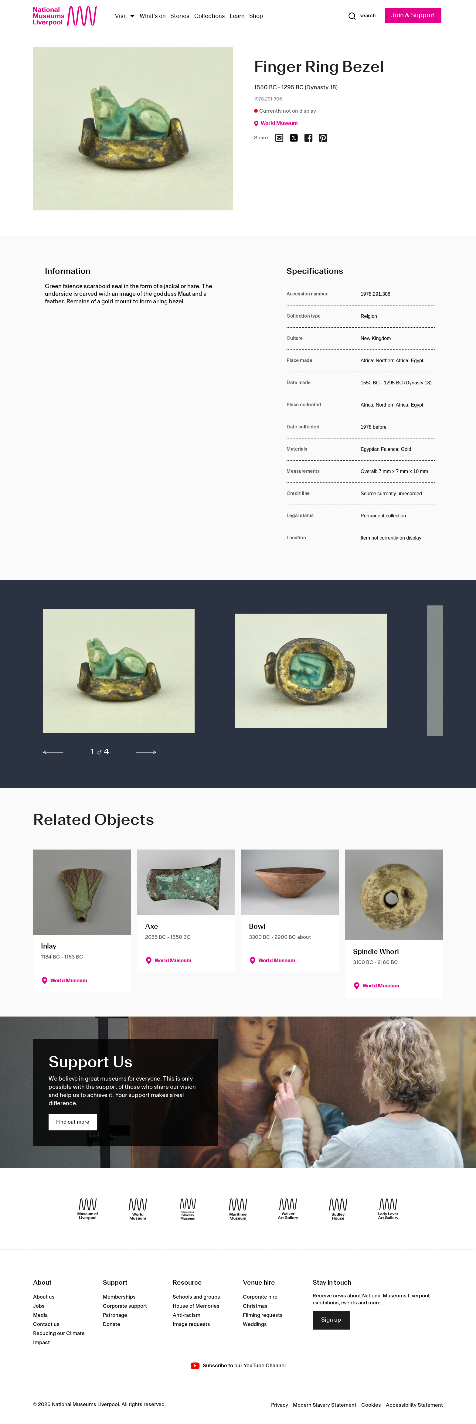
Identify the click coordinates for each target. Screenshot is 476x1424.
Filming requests (263, 1315)
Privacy (279, 1405)
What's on (153, 16)
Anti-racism (186, 1315)
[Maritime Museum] (238, 1209)
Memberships (119, 1297)
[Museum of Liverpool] (87, 1209)
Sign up (331, 1320)
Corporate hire (260, 1297)
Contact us (46, 1324)
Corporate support (125, 1306)
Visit (121, 16)
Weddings (255, 1324)
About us (44, 1297)
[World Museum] (138, 1209)
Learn (237, 16)
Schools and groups (196, 1297)
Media (40, 1315)
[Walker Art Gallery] (288, 1209)
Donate (111, 1324)
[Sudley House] (338, 1209)
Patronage (115, 1315)
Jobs (39, 1306)
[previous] (53, 752)
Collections (209, 16)
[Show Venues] (132, 16)
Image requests (191, 1324)
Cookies (371, 1405)
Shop (256, 16)
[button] (127, 674)
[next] (146, 752)
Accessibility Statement (414, 1405)
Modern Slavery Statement (324, 1405)
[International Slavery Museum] (188, 1209)
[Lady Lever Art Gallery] (388, 1209)
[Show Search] (362, 16)
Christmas (255, 1306)
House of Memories (196, 1306)
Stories (179, 16)
